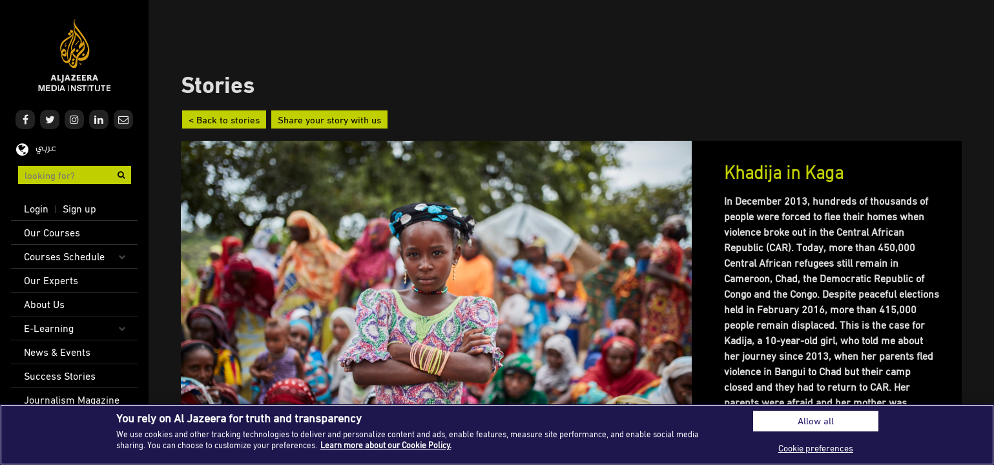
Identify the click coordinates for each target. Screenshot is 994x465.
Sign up (79, 208)
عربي (46, 148)
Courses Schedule (64, 256)
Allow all (816, 420)
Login (36, 208)
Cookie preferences (815, 447)
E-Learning (49, 328)
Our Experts (51, 280)
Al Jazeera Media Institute (75, 55)
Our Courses (52, 232)
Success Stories (60, 375)
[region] (497, 434)
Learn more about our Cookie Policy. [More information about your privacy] (385, 445)
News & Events (57, 352)
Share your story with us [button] (329, 119)
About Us (44, 304)
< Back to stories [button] (224, 119)
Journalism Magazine (71, 399)
